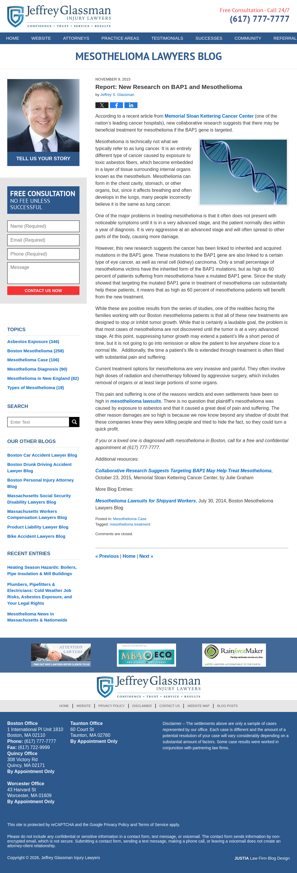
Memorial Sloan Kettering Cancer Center (208, 116)
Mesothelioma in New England (43, 378)
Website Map (198, 706)
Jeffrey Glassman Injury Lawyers (70, 857)
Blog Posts (227, 706)
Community (247, 38)
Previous (107, 556)
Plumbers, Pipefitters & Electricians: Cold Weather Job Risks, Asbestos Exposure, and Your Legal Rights (39, 594)
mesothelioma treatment (130, 524)
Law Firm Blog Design (262, 858)
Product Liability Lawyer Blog (37, 526)
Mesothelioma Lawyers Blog (59, 16)
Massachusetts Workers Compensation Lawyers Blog (37, 514)
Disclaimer (142, 706)
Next (146, 556)
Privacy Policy (111, 706)
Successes (208, 38)
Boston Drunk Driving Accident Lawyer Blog (39, 467)
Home (12, 38)
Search (74, 422)
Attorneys (76, 38)
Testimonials (167, 38)
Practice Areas (120, 38)
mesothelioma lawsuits (135, 401)
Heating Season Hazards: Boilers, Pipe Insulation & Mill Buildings (42, 570)
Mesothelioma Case (129, 519)
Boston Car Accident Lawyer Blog (42, 455)
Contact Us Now (43, 290)
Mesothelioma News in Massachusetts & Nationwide (37, 617)
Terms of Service (153, 824)
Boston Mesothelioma (35, 350)
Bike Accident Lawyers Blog (36, 536)
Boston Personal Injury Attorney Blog (40, 483)
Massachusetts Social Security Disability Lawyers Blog (39, 498)
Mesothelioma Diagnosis (37, 369)
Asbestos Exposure (33, 341)
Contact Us (169, 706)
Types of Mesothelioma (35, 387)
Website (41, 38)
